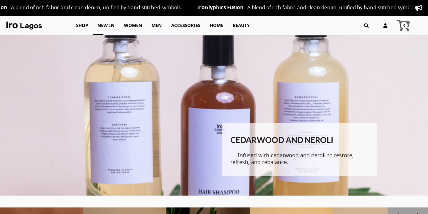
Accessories (185, 25)
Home (216, 25)
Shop (82, 25)
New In (105, 25)
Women (133, 25)
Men (157, 25)
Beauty (241, 25)
